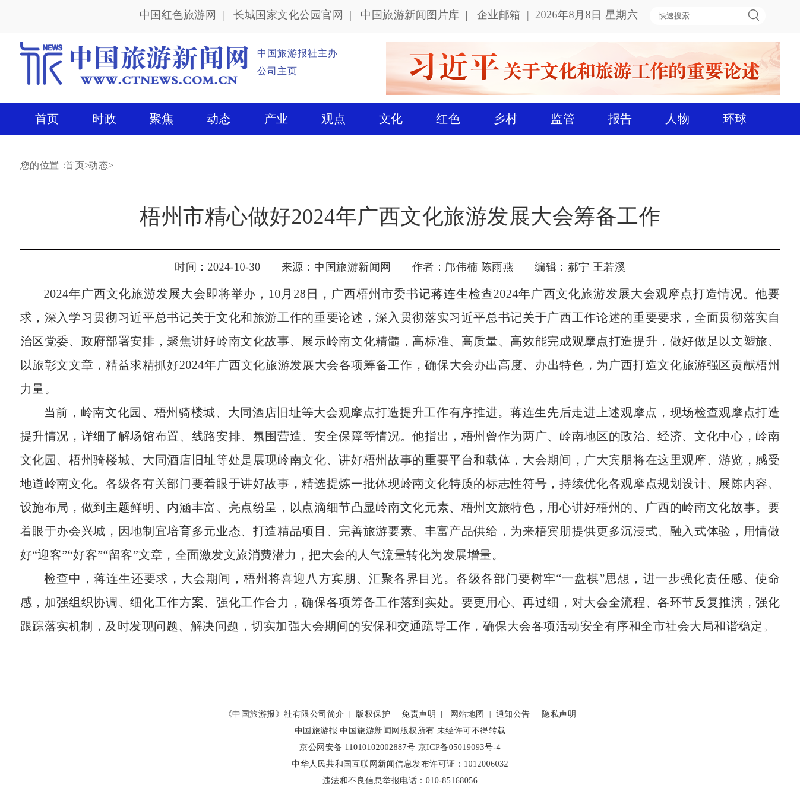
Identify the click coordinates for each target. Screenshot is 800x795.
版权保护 (373, 714)
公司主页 (277, 71)
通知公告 (513, 714)
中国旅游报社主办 (297, 53)
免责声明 (418, 714)
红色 (448, 118)
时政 (104, 118)
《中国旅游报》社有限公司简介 (284, 714)
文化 (391, 118)
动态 (219, 118)
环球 (735, 118)
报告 (620, 118)
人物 (677, 118)
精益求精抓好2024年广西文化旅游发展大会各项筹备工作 (259, 364)
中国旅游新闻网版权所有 (387, 730)
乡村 (506, 118)
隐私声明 (559, 714)
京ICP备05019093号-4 (459, 747)
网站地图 (467, 714)
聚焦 (162, 118)
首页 (47, 118)
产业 (276, 118)
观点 (333, 118)
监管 (563, 118)
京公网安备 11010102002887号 (357, 747)
